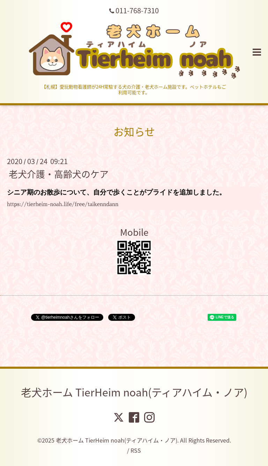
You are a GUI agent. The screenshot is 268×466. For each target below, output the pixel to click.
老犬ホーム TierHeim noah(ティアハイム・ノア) (134, 392)
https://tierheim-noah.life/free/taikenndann (63, 204)
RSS (136, 450)
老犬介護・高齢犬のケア (59, 173)
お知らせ (134, 131)
